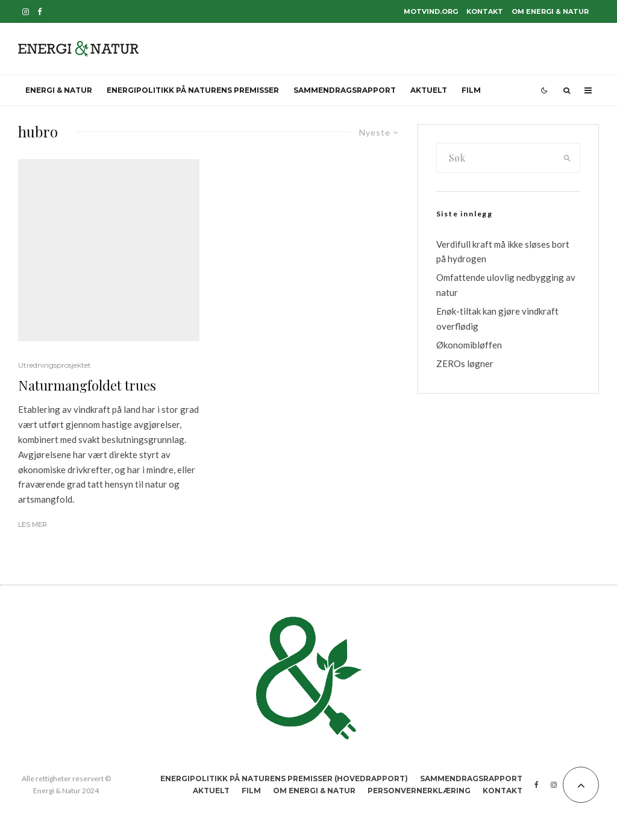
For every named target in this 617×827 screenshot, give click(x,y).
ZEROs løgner (464, 363)
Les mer (32, 524)
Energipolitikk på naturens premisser (193, 90)
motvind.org (431, 11)
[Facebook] (39, 12)
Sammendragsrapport (344, 90)
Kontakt (484, 11)
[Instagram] (25, 12)
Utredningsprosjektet (54, 364)
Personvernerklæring (419, 790)
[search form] (496, 157)
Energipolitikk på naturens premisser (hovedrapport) (284, 778)
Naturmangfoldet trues (87, 385)
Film (471, 90)
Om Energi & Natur (550, 11)
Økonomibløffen (469, 344)
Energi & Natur (58, 90)
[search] (567, 157)
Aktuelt (428, 90)
